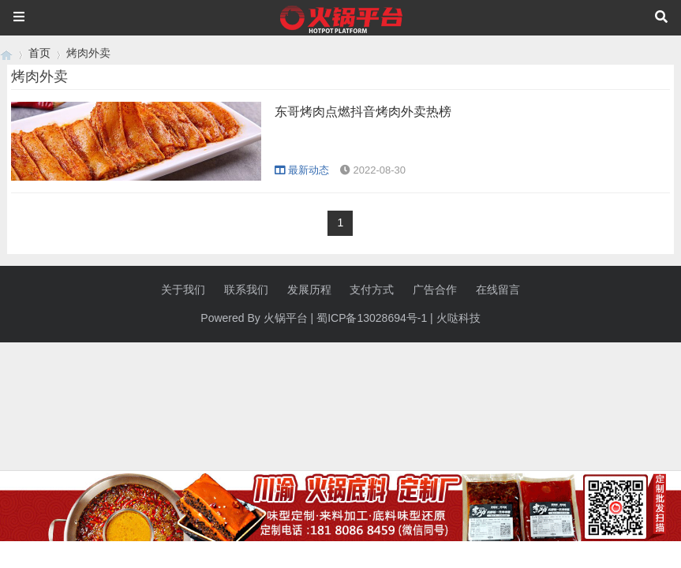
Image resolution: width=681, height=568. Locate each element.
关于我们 (183, 289)
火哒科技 (458, 318)
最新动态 (302, 170)
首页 (39, 53)
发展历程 (309, 289)
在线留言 (498, 289)
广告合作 (435, 289)
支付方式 (372, 289)
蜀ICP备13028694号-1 (371, 318)
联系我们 (246, 289)
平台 (297, 318)
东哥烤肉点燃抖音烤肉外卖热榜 (363, 111)
